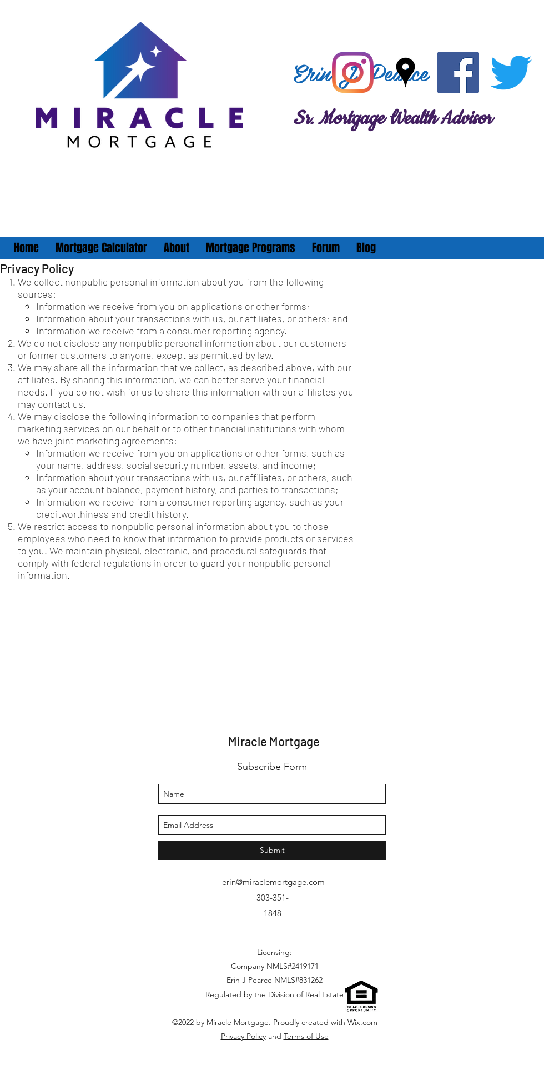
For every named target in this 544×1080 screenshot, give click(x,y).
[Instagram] (353, 72)
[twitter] (511, 72)
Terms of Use (306, 1036)
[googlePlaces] (405, 72)
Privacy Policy (243, 1036)
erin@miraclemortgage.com (273, 882)
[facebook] (458, 72)
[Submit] (272, 850)
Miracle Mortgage (274, 741)
